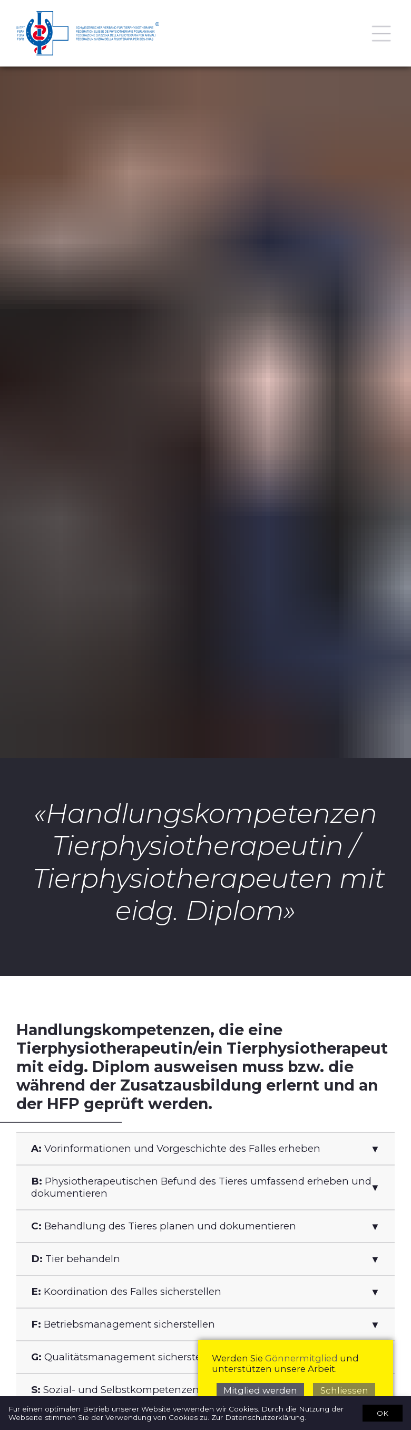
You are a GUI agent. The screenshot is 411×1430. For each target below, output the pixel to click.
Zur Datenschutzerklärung (258, 1417)
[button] (205, 1149)
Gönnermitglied (301, 1358)
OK (382, 1412)
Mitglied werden (260, 1390)
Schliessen (344, 1390)
